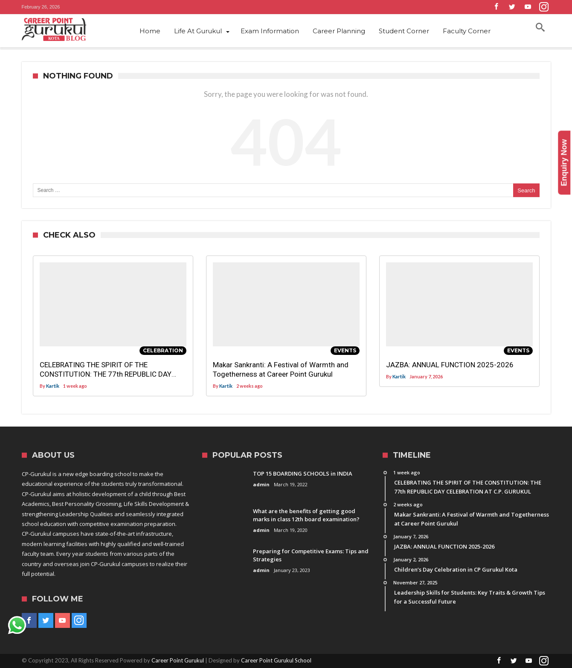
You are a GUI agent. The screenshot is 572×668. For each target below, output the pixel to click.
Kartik (52, 386)
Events (345, 350)
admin (261, 484)
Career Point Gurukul (177, 660)
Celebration (163, 350)
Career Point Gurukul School (276, 660)
